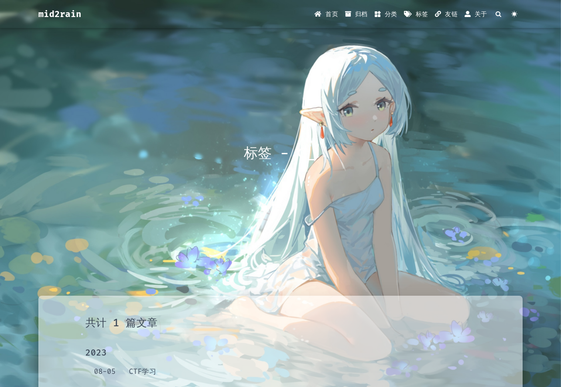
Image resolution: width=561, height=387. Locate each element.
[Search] (499, 14)
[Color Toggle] (514, 14)
